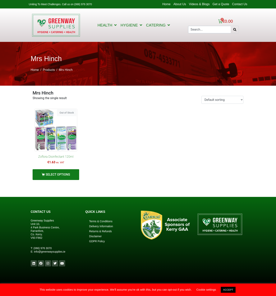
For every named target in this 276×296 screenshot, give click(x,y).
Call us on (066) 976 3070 (77, 4)
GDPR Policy (97, 241)
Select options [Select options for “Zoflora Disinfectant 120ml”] (58, 174)
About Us (179, 4)
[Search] (235, 29)
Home (166, 4)
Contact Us (239, 4)
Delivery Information (101, 226)
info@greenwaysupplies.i (49, 251)
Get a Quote (221, 4)
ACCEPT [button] (228, 289)
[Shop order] (222, 100)
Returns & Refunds (100, 231)
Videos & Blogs (199, 4)
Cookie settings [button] (206, 289)
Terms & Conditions (100, 221)
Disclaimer (95, 236)
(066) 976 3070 (43, 248)
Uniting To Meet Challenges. (45, 4)
